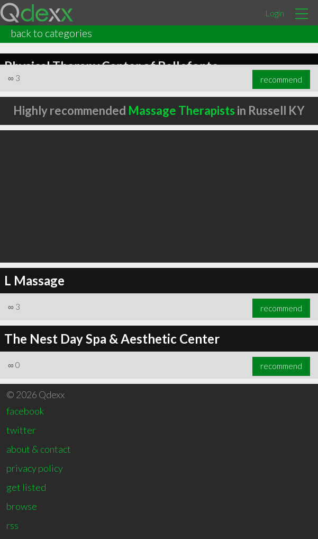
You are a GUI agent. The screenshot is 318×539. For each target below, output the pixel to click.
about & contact (38, 449)
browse (21, 506)
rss (12, 525)
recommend (281, 79)
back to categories (51, 32)
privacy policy (34, 468)
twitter (21, 430)
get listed (26, 487)
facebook (25, 411)
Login (274, 13)
